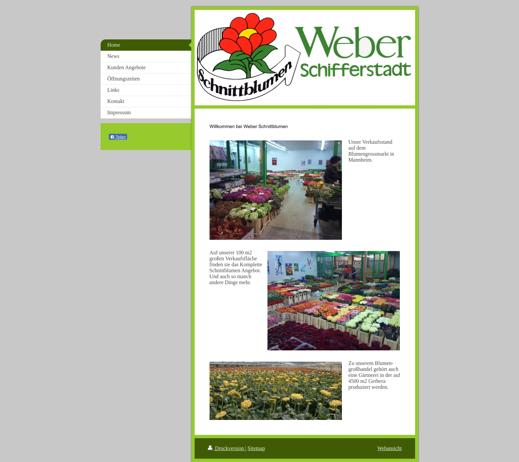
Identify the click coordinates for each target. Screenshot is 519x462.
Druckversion (226, 448)
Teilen (118, 137)
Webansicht (389, 448)
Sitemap (256, 448)
